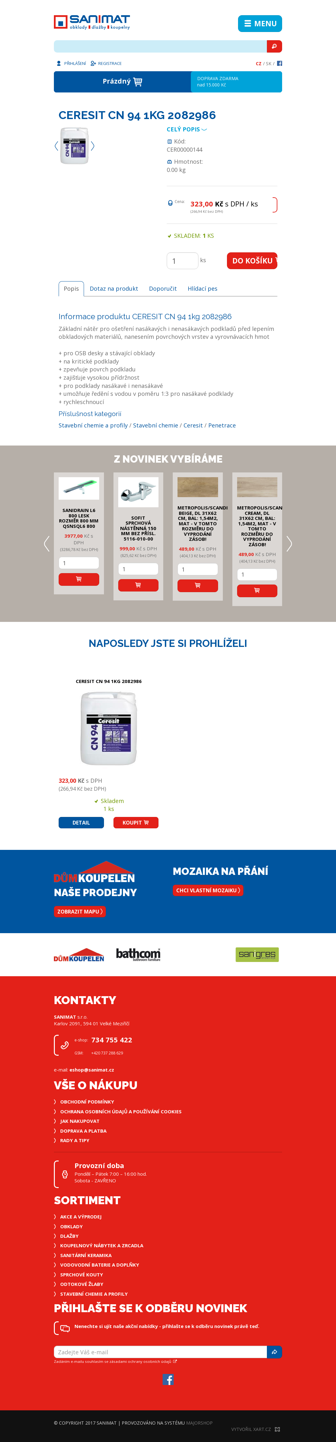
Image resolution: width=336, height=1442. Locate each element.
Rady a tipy (74, 1140)
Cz (259, 63)
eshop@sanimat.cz (91, 1069)
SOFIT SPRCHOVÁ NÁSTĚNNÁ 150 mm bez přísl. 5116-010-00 (138, 528)
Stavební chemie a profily (93, 425)
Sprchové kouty (81, 1274)
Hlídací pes (202, 288)
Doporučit (163, 288)
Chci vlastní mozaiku (208, 890)
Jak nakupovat (80, 1121)
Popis (71, 288)
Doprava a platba (83, 1131)
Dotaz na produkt (114, 288)
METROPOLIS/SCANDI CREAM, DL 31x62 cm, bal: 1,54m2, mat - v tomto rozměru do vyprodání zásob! (262, 525)
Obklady (71, 1226)
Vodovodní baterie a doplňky (99, 1265)
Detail (81, 822)
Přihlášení (70, 63)
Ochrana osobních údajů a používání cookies (121, 1111)
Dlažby (69, 1236)
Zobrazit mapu (79, 911)
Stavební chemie (155, 425)
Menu (260, 23)
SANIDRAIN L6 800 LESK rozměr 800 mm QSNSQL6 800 (79, 518)
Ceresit (193, 425)
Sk (268, 63)
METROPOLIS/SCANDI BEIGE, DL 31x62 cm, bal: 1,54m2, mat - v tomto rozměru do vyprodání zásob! (203, 523)
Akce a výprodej (81, 1216)
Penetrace (222, 425)
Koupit (136, 822)
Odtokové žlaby (81, 1284)
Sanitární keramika (86, 1255)
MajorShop (199, 1423)
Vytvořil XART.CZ (255, 1429)
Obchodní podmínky (87, 1101)
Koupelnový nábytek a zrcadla (101, 1245)
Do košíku (255, 261)
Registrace (106, 63)
